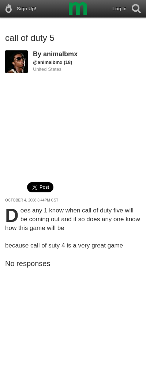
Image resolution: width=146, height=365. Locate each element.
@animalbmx (48, 62)
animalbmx (60, 54)
